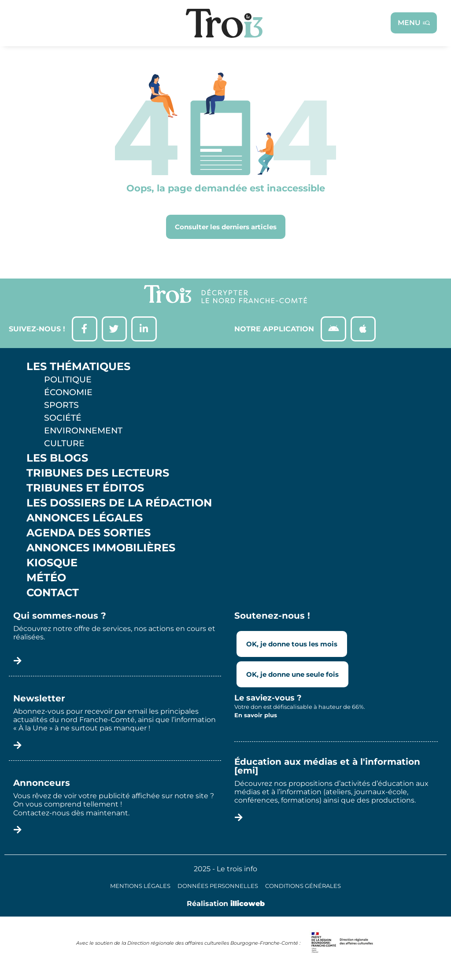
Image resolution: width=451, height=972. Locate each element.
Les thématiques (78, 368)
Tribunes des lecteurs (97, 474)
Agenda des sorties (88, 534)
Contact (52, 594)
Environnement (83, 432)
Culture (64, 445)
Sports (61, 406)
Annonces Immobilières (100, 549)
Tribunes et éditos (85, 489)
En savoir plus (255, 716)
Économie (68, 394)
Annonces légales (84, 519)
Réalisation (226, 905)
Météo (46, 579)
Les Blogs (57, 460)
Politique (68, 381)
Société (62, 419)
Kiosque (52, 564)
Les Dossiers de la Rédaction (119, 504)
